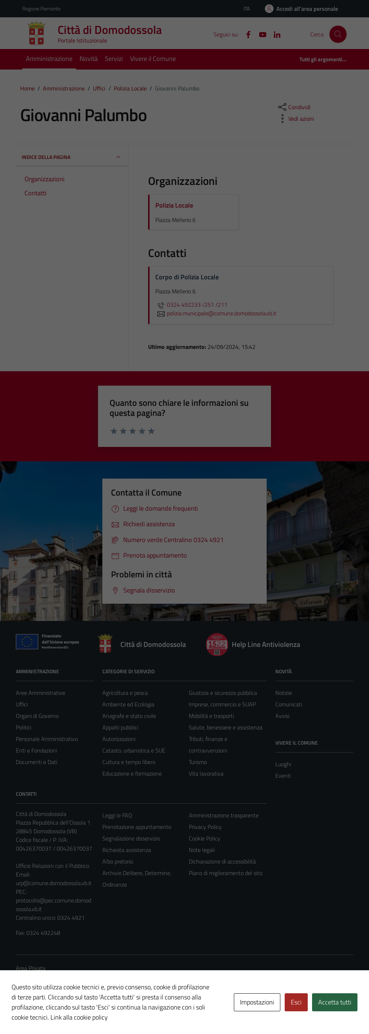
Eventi (283, 775)
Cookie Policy (204, 838)
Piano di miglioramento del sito (225, 873)
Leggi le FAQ (117, 815)
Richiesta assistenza (126, 850)
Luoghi (283, 764)
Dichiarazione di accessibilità (222, 861)
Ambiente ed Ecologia (128, 704)
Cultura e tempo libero (128, 762)
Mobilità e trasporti (211, 715)
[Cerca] (338, 34)
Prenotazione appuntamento (136, 826)
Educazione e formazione (132, 773)
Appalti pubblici (120, 727)
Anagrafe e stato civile (129, 715)
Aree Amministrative (40, 692)
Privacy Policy (205, 826)
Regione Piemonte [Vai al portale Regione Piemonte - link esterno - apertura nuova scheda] (41, 8)
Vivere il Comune (153, 58)
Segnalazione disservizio (131, 838)
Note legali (202, 850)
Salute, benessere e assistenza (225, 727)
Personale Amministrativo (47, 739)
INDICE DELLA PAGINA (72, 157)
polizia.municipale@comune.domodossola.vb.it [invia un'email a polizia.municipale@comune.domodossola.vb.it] (215, 313)
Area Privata (30, 968)
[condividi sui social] (293, 107)
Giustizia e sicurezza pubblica (223, 692)
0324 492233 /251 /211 (191, 304)
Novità (89, 58)
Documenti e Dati (36, 762)
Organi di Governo (37, 715)
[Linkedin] (274, 34)
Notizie (283, 692)
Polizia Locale (174, 205)
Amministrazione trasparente (224, 815)
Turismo (198, 762)
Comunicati (288, 704)
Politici (23, 727)
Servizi (114, 58)
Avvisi (282, 715)
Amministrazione (49, 58)
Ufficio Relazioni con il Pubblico (52, 865)
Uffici (22, 704)
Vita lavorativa (206, 773)
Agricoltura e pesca (125, 692)
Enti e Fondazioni (36, 750)
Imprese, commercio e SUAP (222, 704)
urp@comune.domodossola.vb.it (54, 883)
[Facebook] (245, 34)
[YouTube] (260, 34)
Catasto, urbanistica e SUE (133, 750)
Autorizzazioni (118, 739)
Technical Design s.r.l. (65, 1013)
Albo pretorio (117, 861)
